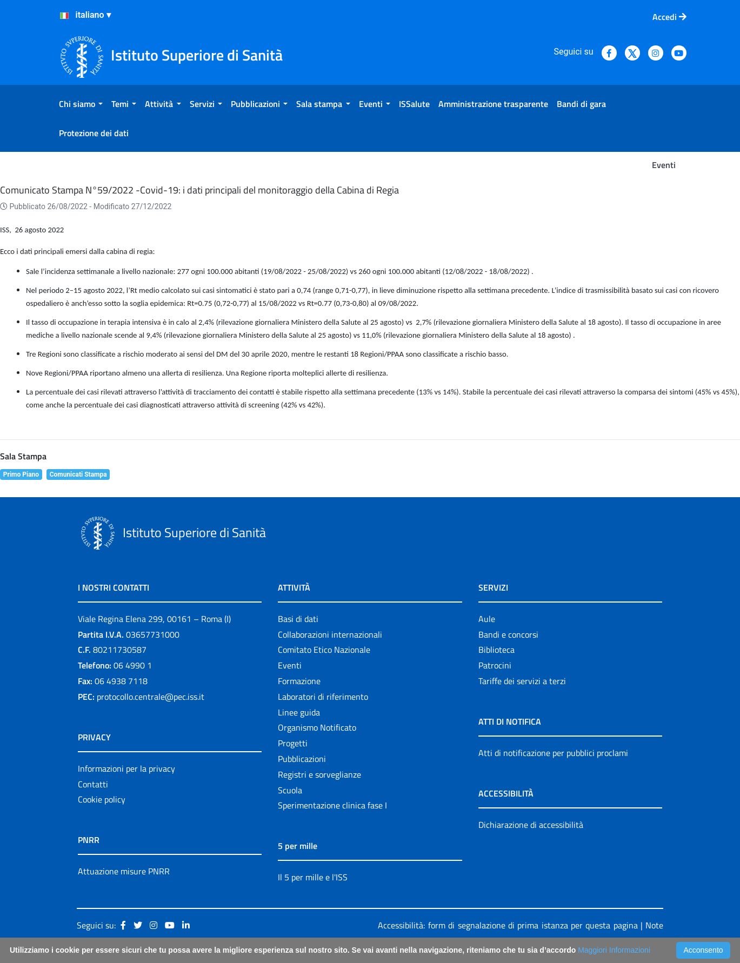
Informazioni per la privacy (126, 768)
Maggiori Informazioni (614, 950)
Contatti (93, 784)
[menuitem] (81, 104)
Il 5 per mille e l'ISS (313, 877)
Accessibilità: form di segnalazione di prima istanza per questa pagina (507, 925)
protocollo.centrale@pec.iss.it (150, 696)
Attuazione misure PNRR (124, 871)
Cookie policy (101, 799)
